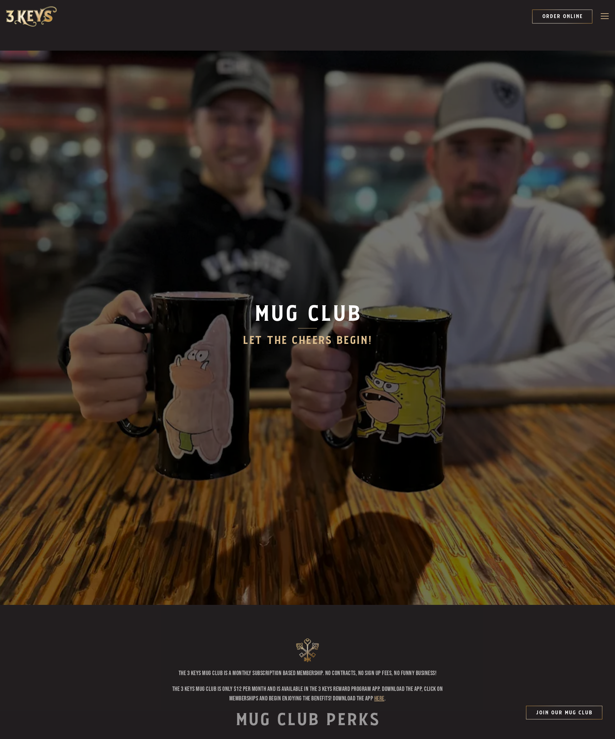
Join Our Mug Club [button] (564, 712)
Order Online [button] (562, 16)
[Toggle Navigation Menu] (605, 16)
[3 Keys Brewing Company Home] (31, 16)
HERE (379, 549)
